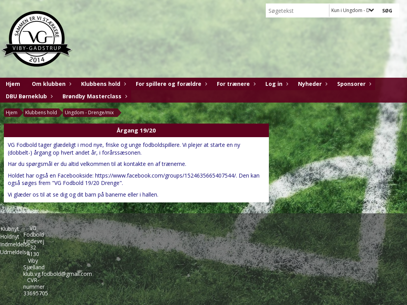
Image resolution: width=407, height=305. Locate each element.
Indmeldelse (15, 244)
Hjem (13, 83)
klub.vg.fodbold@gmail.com (57, 273)
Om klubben (50, 83)
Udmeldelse (14, 252)
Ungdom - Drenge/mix (89, 112)
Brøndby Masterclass (93, 96)
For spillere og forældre (170, 83)
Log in (275, 83)
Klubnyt (9, 228)
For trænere (235, 83)
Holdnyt (9, 236)
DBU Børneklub (28, 96)
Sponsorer (353, 83)
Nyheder (312, 83)
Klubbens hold (102, 83)
